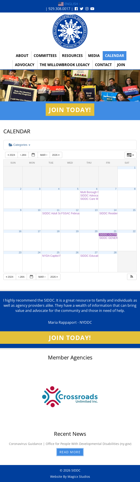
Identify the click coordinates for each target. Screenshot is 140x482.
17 (39, 231)
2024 (12, 155)
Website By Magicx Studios (70, 476)
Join (121, 64)
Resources (72, 55)
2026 (56, 155)
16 (20, 231)
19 (77, 231)
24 (39, 252)
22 (134, 231)
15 (134, 210)
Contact (103, 64)
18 (58, 231)
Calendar (114, 55)
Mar (44, 155)
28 (115, 252)
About (22, 55)
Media (94, 55)
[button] (131, 277)
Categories (19, 144)
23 (20, 252)
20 (96, 231)
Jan (23, 155)
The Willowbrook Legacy (65, 64)
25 (58, 252)
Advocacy (24, 64)
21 (115, 231)
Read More (70, 452)
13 (96, 210)
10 (39, 210)
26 (77, 252)
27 (96, 252)
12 (77, 210)
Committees (45, 55)
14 (115, 210)
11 (58, 210)
